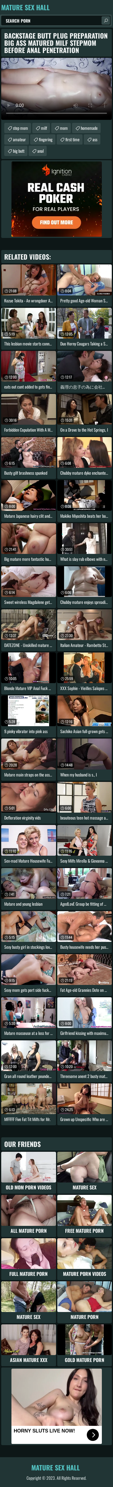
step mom (20, 128)
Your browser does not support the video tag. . (56, 89)
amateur (19, 139)
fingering (45, 139)
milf (44, 128)
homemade (89, 128)
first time (72, 139)
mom (64, 128)
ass (95, 139)
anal (40, 151)
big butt (18, 151)
